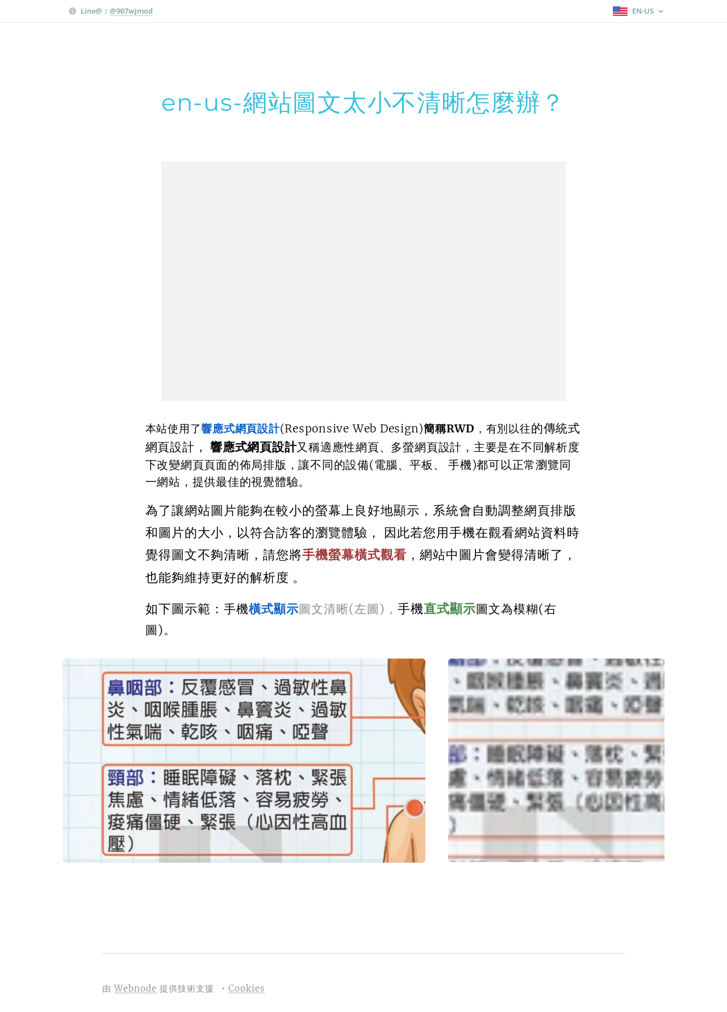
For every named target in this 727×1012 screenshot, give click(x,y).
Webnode (135, 988)
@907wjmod (131, 11)
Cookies (246, 988)
